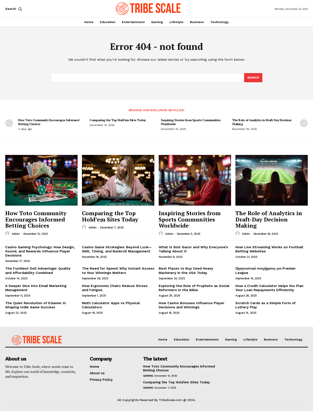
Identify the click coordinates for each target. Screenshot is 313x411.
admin (16, 233)
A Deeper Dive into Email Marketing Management (36, 288)
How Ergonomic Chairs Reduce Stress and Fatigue (115, 288)
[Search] (253, 77)
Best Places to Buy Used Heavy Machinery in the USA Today (186, 270)
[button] (14, 8)
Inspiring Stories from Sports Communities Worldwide (191, 122)
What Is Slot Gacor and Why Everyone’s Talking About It (193, 249)
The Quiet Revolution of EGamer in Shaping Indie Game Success (35, 305)
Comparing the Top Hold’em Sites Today (118, 120)
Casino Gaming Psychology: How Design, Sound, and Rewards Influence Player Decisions (40, 251)
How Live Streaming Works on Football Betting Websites (269, 249)
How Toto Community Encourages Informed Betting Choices (48, 122)
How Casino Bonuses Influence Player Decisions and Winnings (192, 305)
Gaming (148, 375)
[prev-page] (9, 123)
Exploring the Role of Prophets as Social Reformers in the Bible (194, 288)
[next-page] (304, 123)
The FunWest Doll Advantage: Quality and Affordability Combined (38, 270)
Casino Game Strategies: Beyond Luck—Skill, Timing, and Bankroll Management (117, 249)
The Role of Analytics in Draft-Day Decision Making (261, 122)
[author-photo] (8, 233)
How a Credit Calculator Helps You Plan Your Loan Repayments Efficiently (269, 288)
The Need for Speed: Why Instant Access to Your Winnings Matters (118, 270)
